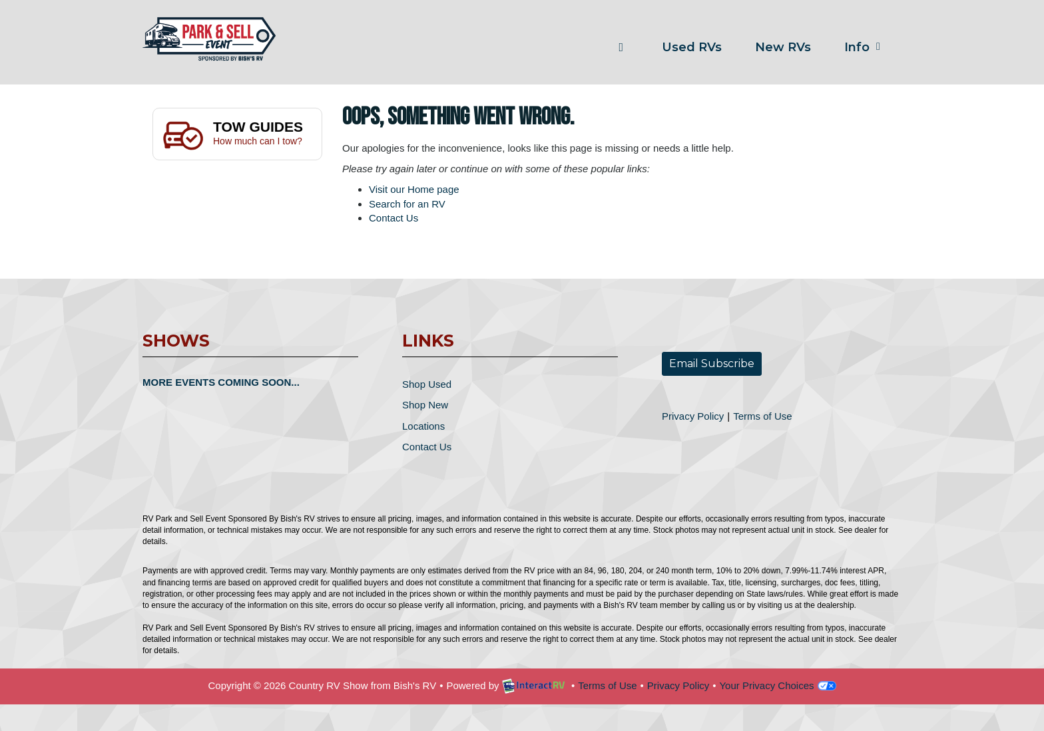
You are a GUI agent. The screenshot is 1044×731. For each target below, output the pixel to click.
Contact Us (393, 217)
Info (864, 47)
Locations (423, 426)
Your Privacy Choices (777, 685)
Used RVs (692, 47)
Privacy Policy (693, 416)
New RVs (783, 47)
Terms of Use (762, 416)
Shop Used (426, 384)
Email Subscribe (711, 363)
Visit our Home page (414, 189)
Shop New (425, 404)
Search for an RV (407, 204)
